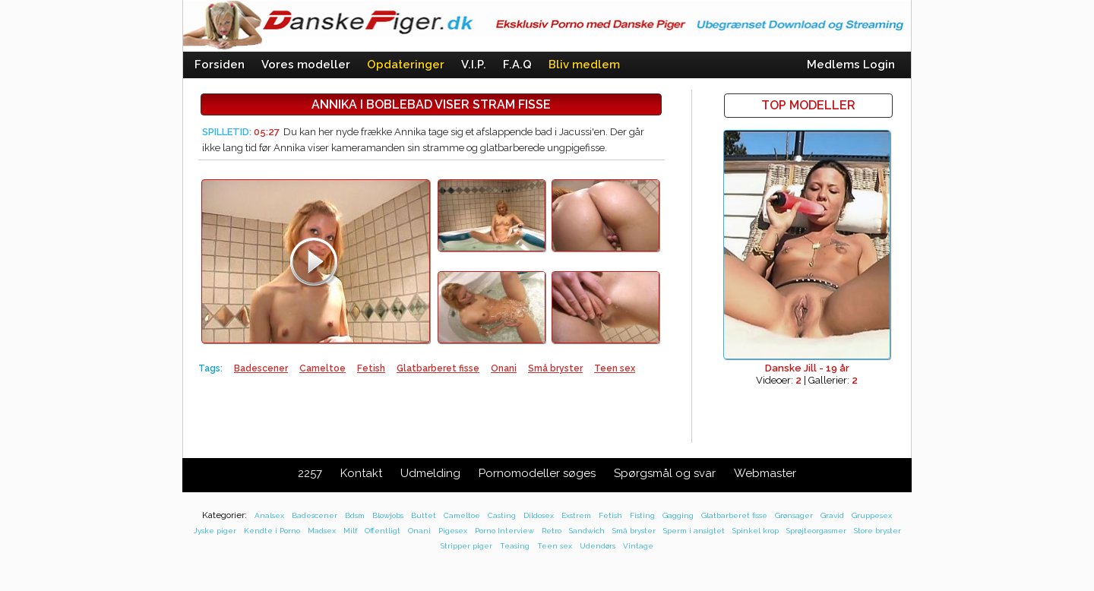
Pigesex (452, 530)
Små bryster (555, 368)
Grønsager (794, 515)
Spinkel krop (755, 530)
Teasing (515, 546)
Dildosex (538, 515)
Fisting (642, 515)
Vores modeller (305, 64)
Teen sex (614, 368)
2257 (310, 473)
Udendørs (597, 546)
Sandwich (587, 530)
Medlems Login (851, 64)
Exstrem (576, 515)
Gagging (678, 515)
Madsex (322, 530)
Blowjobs (387, 515)
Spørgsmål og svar (665, 473)
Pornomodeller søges (537, 473)
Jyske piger (215, 530)
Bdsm (355, 515)
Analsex (269, 515)
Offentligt (382, 530)
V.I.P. (473, 64)
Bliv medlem (584, 64)
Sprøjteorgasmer (816, 530)
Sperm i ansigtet (694, 530)
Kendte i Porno (272, 530)
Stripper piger (466, 546)
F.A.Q (517, 64)
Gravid (832, 515)
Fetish (371, 368)
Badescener (261, 368)
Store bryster (877, 530)
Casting (502, 515)
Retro (551, 530)
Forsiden (219, 64)
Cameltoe (322, 368)
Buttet (423, 515)
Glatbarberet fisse (438, 368)
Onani (504, 368)
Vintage (638, 546)
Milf (350, 530)
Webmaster (765, 473)
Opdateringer (405, 64)
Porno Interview (504, 530)
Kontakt (361, 473)
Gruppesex (872, 515)
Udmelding (430, 473)
